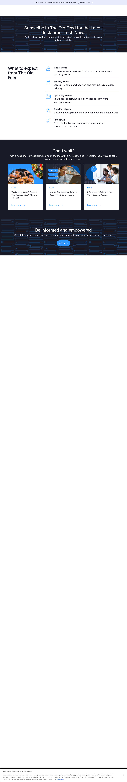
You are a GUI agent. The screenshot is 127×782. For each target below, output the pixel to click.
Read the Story (85, 2)
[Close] (123, 775)
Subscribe (63, 241)
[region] (63, 775)
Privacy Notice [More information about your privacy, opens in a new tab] (61, 779)
